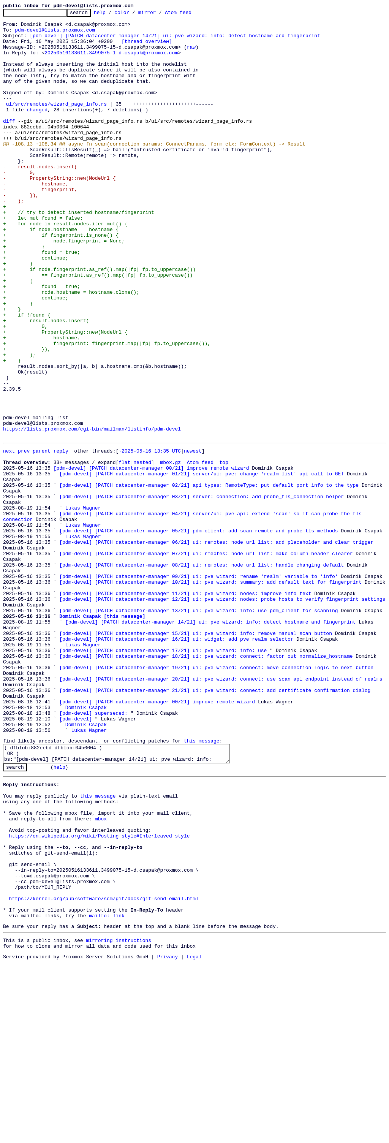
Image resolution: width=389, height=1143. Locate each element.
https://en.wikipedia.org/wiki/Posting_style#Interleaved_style (99, 995)
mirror (159, 14)
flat (124, 551)
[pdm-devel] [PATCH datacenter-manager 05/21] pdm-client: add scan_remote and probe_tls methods (198, 633)
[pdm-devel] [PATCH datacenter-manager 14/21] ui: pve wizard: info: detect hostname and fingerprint (175, 41)
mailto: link (107, 1091)
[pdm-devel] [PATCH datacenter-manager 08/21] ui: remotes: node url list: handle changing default (201, 674)
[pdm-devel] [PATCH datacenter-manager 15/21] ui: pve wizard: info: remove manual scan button (195, 756)
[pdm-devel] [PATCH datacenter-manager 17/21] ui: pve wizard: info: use (163, 776)
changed (37, 130)
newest (193, 537)
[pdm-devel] (75, 858)
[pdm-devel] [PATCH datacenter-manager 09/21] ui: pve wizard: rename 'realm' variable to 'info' (198, 687)
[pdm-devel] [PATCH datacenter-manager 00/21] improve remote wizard (151, 557)
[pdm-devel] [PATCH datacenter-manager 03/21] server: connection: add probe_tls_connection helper (201, 592)
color (133, 14)
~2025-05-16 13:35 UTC (150, 537)
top (223, 551)
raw (191, 54)
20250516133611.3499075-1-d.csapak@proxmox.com (111, 61)
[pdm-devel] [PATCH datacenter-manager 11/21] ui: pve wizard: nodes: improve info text (185, 708)
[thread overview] (147, 47)
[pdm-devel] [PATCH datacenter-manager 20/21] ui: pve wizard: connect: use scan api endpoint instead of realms (220, 810)
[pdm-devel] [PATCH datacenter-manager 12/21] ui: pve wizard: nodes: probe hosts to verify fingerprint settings (222, 715)
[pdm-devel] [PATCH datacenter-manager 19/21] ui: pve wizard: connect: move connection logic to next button (216, 797)
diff (9, 143)
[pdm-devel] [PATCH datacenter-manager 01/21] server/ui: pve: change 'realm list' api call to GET (201, 564)
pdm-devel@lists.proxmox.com (55, 34)
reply (61, 537)
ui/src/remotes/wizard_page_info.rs (56, 123)
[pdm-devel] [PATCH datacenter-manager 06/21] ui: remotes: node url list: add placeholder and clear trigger (216, 646)
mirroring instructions (118, 1118)
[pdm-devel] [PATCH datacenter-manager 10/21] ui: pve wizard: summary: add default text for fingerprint (210, 694)
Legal (194, 1136)
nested (142, 551)
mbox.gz (170, 551)
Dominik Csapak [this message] (102, 735)
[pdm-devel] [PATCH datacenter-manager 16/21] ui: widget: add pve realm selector (176, 763)
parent (42, 537)
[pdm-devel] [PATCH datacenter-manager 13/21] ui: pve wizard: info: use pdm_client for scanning (198, 728)
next (9, 537)
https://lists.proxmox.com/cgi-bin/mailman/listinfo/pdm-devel (92, 513)
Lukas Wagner (83, 605)
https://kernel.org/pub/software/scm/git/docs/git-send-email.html (104, 1070)
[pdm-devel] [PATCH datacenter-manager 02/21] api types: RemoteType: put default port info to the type (209, 578)
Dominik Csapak (86, 845)
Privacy (167, 1136)
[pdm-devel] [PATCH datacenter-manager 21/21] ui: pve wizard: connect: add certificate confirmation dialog (214, 824)
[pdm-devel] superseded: (93, 852)
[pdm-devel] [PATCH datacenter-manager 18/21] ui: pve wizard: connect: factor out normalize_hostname (206, 783)
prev (24, 537)
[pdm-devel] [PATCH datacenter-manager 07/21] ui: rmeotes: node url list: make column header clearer (206, 660)
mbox (101, 974)
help (111, 14)
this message (202, 884)
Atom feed (190, 14)
